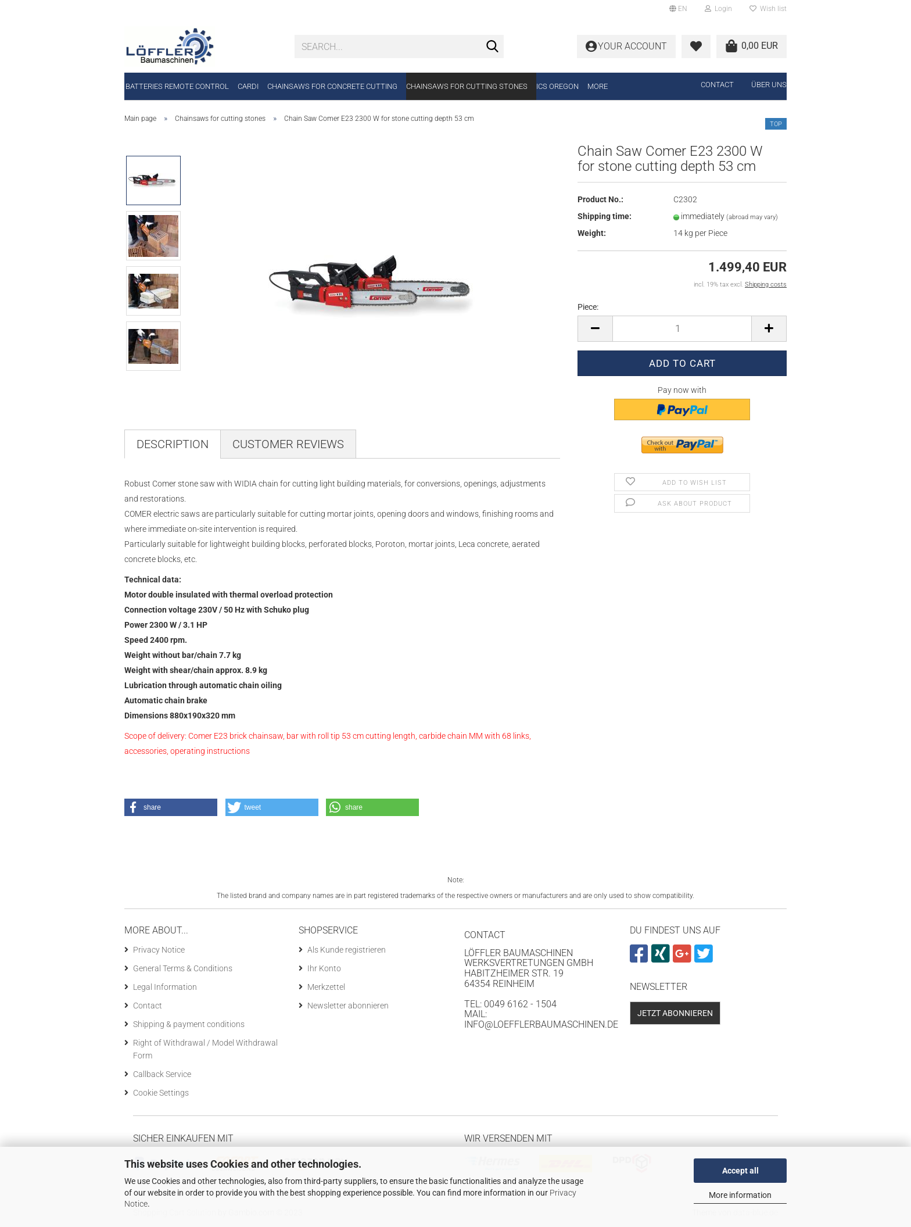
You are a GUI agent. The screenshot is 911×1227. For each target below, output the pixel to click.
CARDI (248, 86)
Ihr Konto (324, 968)
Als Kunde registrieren (346, 949)
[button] (170, 807)
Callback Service (162, 1074)
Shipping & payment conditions (189, 1024)
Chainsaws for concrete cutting (332, 86)
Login (718, 9)
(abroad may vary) (752, 217)
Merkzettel (326, 987)
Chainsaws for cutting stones (467, 86)
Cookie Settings (161, 1092)
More (597, 86)
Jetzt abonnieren (675, 1013)
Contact (717, 84)
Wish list (768, 9)
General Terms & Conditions (182, 968)
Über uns (769, 84)
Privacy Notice (159, 949)
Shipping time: (605, 216)
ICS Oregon (557, 86)
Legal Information (165, 987)
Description (173, 444)
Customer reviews (288, 444)
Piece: (588, 307)
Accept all (740, 1170)
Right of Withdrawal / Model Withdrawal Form (205, 1049)
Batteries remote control (177, 86)
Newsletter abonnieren (348, 1005)
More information (740, 1195)
